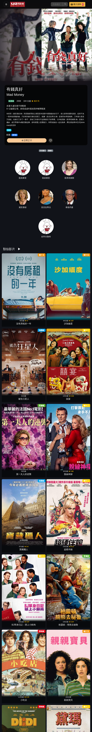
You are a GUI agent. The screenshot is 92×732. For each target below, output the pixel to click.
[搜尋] (57, 4)
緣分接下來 (35, 504)
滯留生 (57, 467)
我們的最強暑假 (13, 577)
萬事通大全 (35, 431)
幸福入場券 (57, 723)
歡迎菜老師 (57, 394)
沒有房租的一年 (13, 285)
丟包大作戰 (78, 686)
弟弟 (13, 394)
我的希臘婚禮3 (57, 504)
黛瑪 (35, 394)
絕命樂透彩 (78, 394)
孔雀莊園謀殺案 (78, 577)
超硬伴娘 (78, 321)
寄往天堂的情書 (35, 650)
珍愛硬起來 (78, 613)
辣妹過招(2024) (78, 504)
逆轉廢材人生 (35, 540)
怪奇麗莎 (57, 431)
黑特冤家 (35, 723)
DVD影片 (43, 151)
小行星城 (35, 613)
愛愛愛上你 (57, 540)
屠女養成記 (78, 650)
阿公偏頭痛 (78, 467)
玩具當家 (57, 613)
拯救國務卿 (13, 467)
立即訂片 (26, 140)
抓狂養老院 (13, 686)
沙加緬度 (35, 285)
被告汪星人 (57, 285)
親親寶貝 (78, 358)
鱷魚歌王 (57, 686)
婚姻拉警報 (35, 577)
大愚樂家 (57, 577)
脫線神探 (35, 321)
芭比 (13, 613)
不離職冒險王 (56, 650)
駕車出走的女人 (35, 467)
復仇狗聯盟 (78, 540)
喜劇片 (50, 151)
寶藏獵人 (57, 321)
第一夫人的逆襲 (13, 321)
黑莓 (13, 504)
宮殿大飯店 (13, 431)
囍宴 (79, 285)
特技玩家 (78, 431)
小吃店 (57, 358)
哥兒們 (35, 686)
